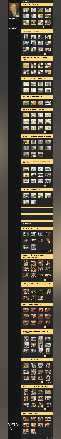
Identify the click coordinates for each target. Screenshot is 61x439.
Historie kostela (11, 37)
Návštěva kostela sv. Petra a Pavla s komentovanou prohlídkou (13, 28)
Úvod (9, 21)
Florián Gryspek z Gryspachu (13, 35)
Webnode (50, 437)
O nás (9, 23)
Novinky (10, 25)
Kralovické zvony (11, 31)
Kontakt (10, 33)
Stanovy (10, 44)
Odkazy (10, 46)
